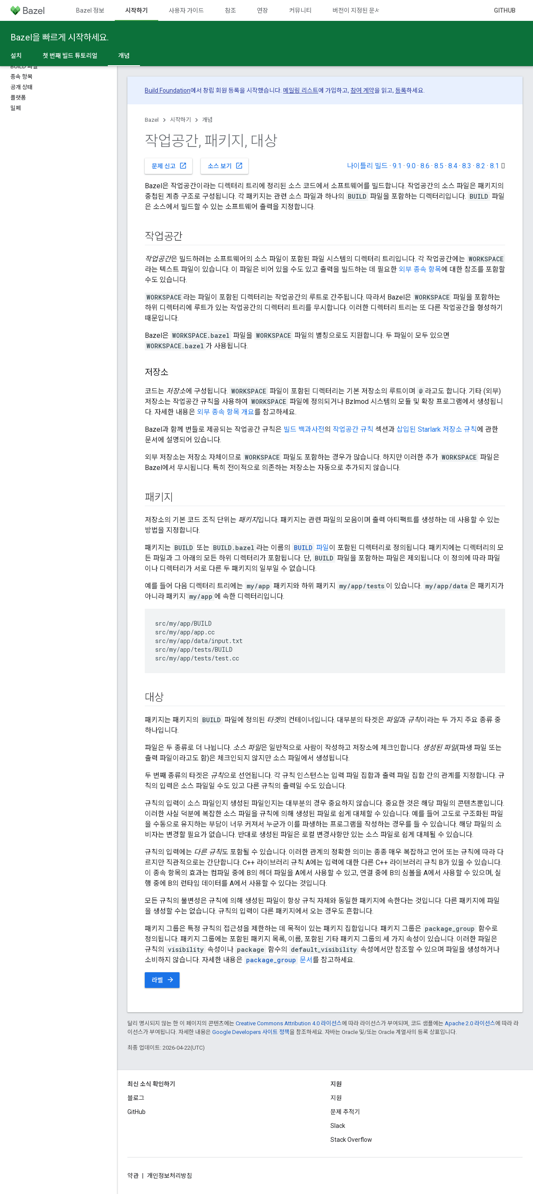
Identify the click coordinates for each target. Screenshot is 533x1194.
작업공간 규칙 (353, 429)
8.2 (480, 166)
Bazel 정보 (90, 10)
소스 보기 (225, 166)
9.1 (397, 166)
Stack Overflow (351, 1139)
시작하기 (180, 120)
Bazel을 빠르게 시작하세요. (59, 37)
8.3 (466, 166)
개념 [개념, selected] (124, 55)
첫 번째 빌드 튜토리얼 (70, 55)
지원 (336, 1097)
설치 (16, 55)
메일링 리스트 (300, 90)
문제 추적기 (345, 1111)
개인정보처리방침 (169, 1175)
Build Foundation (167, 90)
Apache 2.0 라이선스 (470, 1023)
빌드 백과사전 (303, 429)
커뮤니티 (300, 10)
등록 (400, 90)
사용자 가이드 (186, 10)
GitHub (505, 10)
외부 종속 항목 (420, 269)
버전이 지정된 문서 (356, 10)
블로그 (135, 1097)
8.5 (438, 166)
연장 (262, 10)
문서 (278, 960)
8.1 (494, 166)
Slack (337, 1125)
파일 (310, 548)
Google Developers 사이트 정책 (251, 1032)
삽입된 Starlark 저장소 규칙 (436, 429)
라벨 (163, 980)
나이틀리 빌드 (367, 166)
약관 (133, 1175)
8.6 (425, 166)
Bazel (152, 120)
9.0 (411, 166)
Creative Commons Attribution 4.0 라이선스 (289, 1023)
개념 (207, 120)
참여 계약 (362, 90)
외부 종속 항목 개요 (225, 412)
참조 (230, 10)
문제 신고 (169, 166)
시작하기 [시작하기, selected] (136, 10)
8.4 (452, 166)
